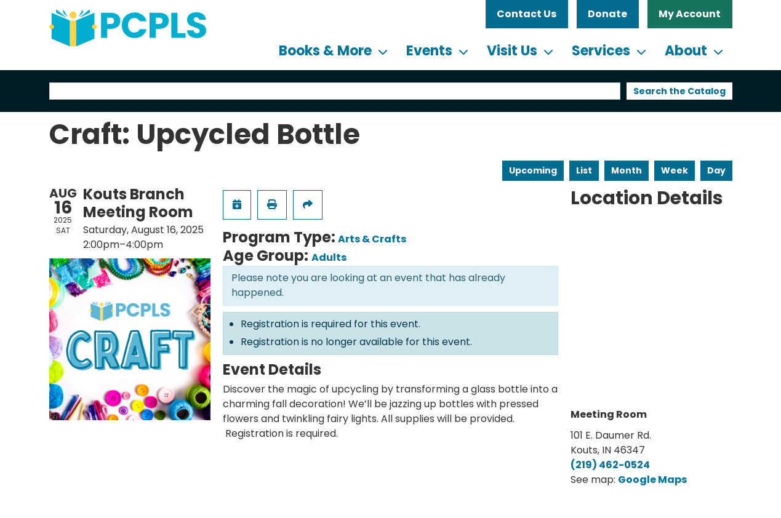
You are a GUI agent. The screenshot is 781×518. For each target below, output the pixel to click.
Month (626, 170)
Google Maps (652, 479)
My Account (690, 14)
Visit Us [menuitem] (512, 50)
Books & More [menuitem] (325, 50)
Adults (328, 257)
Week (674, 170)
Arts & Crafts (372, 239)
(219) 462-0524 (610, 465)
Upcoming (533, 170)
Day (716, 170)
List (584, 170)
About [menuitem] (686, 50)
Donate (607, 14)
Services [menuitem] (601, 50)
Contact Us (526, 14)
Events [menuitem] (429, 50)
